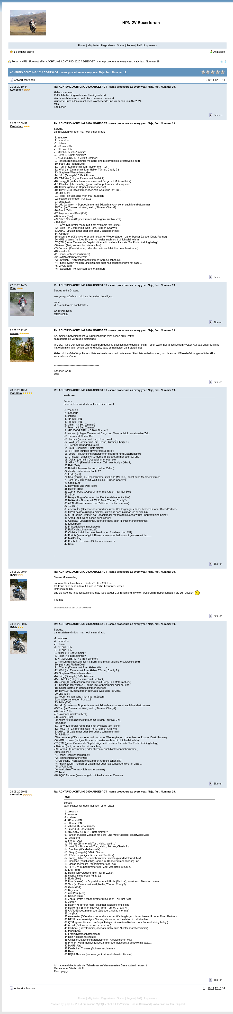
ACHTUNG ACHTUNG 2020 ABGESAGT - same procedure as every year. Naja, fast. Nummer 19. (103, 61)
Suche (120, 45)
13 (219, 79)
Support (180, 1004)
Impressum (150, 45)
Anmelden (219, 51)
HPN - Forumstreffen (33, 61)
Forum (82, 45)
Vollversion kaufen (163, 1004)
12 (216, 79)
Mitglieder (93, 45)
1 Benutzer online (24, 51)
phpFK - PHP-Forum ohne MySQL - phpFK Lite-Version (97, 1004)
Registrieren (108, 45)
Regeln (130, 45)
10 (209, 79)
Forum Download (141, 1004)
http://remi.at (61, 313)
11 (212, 79)
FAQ (139, 45)
